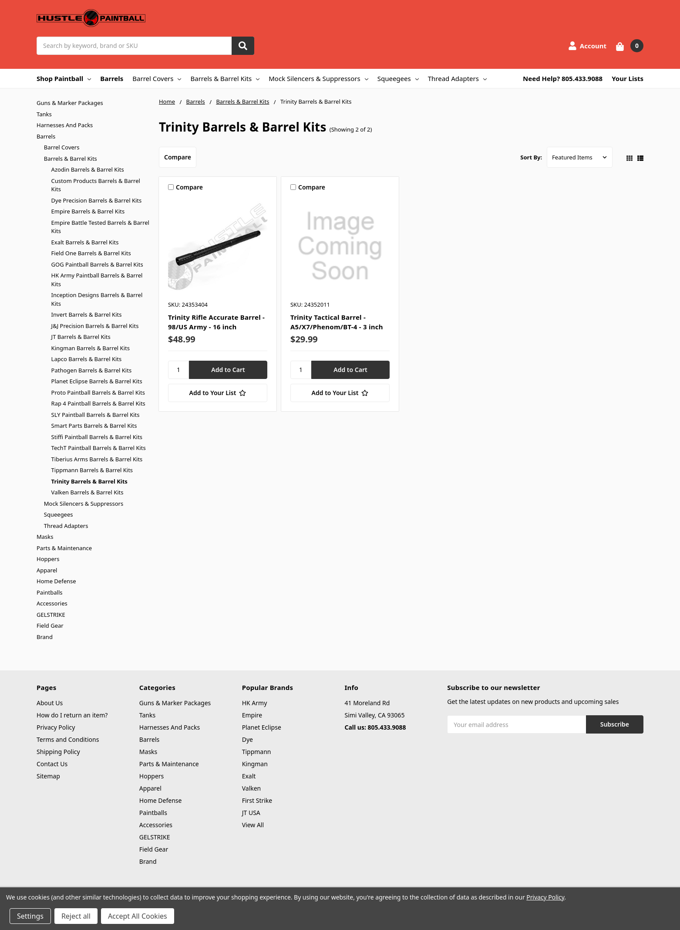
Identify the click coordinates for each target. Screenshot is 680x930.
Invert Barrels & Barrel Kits (86, 314)
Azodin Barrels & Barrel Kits (87, 169)
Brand (45, 637)
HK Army (254, 703)
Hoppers (48, 559)
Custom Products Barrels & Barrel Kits (95, 185)
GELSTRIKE (51, 615)
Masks (45, 537)
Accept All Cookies (137, 916)
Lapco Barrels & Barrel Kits (86, 359)
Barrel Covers (156, 78)
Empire (252, 715)
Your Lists (627, 78)
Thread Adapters (457, 78)
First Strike (257, 800)
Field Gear (50, 625)
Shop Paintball (64, 78)
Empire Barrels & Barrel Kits (88, 211)
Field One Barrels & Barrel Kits (91, 253)
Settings (30, 916)
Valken (251, 788)
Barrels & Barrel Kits (224, 78)
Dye (247, 739)
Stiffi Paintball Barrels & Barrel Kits (97, 437)
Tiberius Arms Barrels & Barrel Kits (97, 459)
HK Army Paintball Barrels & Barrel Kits (97, 279)
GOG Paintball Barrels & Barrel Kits (97, 264)
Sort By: (531, 157)
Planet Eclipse (261, 727)
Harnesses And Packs (65, 125)
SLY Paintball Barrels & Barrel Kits (95, 415)
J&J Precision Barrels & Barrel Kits (95, 326)
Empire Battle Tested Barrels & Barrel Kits (100, 227)
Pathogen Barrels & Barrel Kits (91, 370)
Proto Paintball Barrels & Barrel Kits (98, 392)
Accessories (52, 603)
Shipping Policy (58, 751)
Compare (177, 157)
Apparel (47, 570)
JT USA (251, 812)
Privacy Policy (56, 727)
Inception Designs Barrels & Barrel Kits (97, 299)
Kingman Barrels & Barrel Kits (90, 348)
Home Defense (56, 581)
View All (253, 825)
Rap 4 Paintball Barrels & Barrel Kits (98, 403)
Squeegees (398, 78)
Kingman (255, 764)
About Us (50, 703)
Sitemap (48, 776)
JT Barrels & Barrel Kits (81, 337)
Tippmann (256, 751)
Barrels (111, 78)
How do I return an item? (72, 715)
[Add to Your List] (217, 393)
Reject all (76, 916)
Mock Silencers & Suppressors (318, 78)
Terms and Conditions (68, 739)
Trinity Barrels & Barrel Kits (89, 481)
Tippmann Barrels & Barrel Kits (92, 470)
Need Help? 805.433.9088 (563, 78)
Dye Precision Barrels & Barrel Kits (96, 200)
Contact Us (52, 764)
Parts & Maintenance (64, 548)
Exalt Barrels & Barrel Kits (85, 242)
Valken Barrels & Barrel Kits (87, 492)
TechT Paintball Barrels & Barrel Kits (98, 448)
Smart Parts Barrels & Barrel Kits (94, 425)
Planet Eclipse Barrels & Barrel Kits (96, 381)
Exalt (249, 776)
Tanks (44, 114)
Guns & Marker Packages (70, 103)
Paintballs (49, 592)
